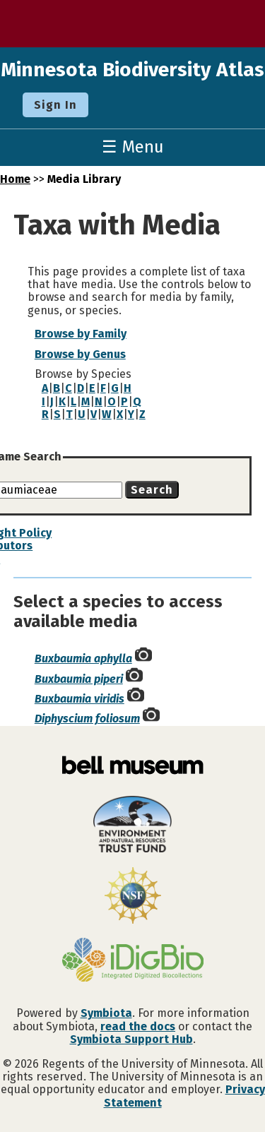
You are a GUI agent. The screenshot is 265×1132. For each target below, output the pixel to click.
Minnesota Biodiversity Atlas (132, 69)
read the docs (137, 1026)
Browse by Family (80, 333)
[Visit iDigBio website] (132, 961)
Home (15, 179)
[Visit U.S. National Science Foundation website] (132, 897)
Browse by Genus (80, 354)
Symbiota (106, 1013)
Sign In (55, 105)
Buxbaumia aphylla (83, 658)
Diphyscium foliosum (87, 718)
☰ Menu (133, 147)
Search (152, 489)
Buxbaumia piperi (79, 679)
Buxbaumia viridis (79, 698)
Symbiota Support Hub (131, 1039)
